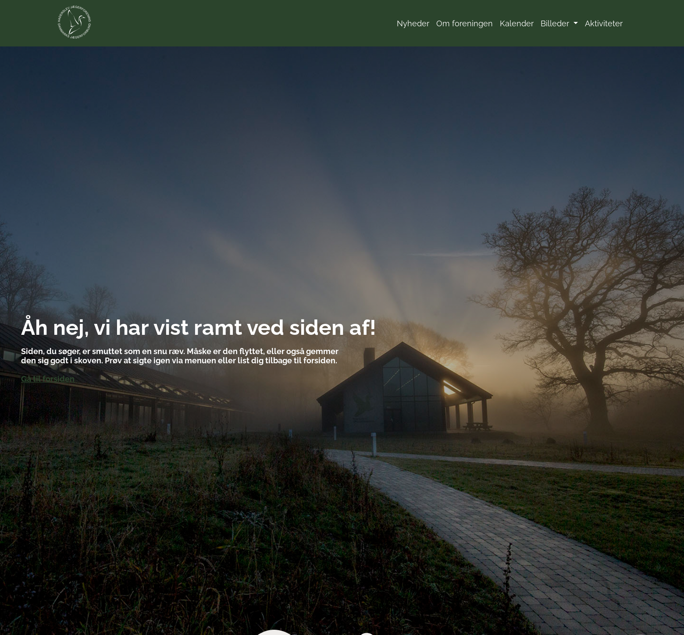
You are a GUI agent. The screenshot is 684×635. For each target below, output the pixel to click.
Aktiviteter (604, 23)
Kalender (517, 23)
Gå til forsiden (48, 378)
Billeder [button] (556, 23)
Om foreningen (464, 23)
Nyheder (413, 23)
